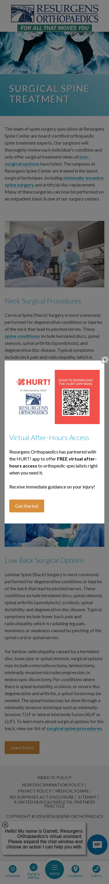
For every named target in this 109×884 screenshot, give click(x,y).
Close (105, 360)
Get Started (26, 506)
